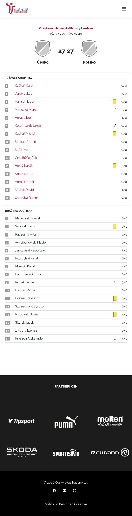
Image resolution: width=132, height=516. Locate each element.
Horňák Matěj (24, 182)
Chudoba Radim (26, 198)
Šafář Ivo (21, 150)
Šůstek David (24, 190)
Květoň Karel (24, 85)
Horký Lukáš (24, 166)
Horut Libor (23, 118)
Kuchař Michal (25, 133)
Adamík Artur (24, 174)
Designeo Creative (73, 504)
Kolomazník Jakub (28, 125)
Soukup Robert (25, 142)
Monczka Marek (26, 110)
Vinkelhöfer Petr (26, 158)
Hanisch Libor (24, 101)
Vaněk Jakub (23, 93)
